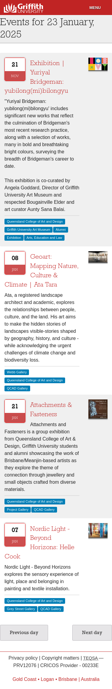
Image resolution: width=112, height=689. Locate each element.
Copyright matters (61, 657)
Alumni (61, 229)
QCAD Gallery (17, 388)
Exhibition (14, 237)
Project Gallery (17, 509)
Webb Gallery (17, 372)
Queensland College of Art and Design (35, 221)
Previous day (24, 632)
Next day (92, 632)
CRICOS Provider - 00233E (69, 665)
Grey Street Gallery (21, 609)
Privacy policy (23, 657)
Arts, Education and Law (44, 237)
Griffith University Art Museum (28, 229)
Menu (95, 7)
